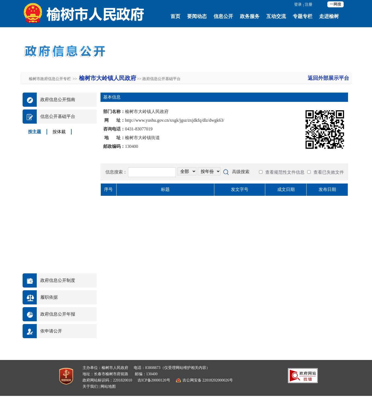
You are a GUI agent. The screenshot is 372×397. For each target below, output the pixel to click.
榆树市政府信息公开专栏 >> (53, 79)
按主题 (34, 131)
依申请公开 (51, 331)
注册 (308, 4)
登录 (298, 4)
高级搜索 (240, 171)
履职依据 (49, 297)
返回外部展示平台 (328, 78)
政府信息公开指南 (57, 99)
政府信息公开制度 (57, 280)
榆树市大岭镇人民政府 (107, 78)
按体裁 (59, 131)
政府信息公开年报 (57, 314)
